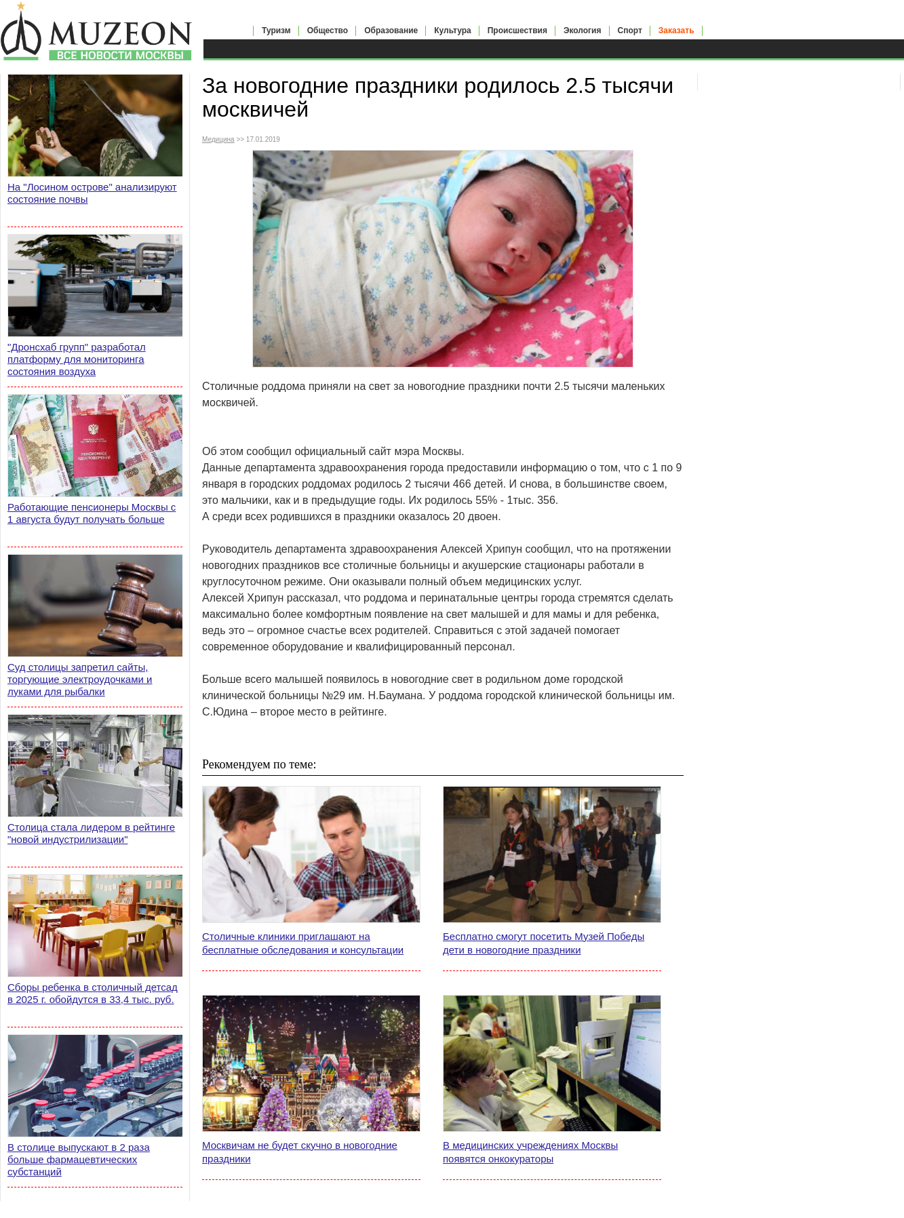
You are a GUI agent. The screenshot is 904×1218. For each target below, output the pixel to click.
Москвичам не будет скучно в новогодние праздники (299, 1151)
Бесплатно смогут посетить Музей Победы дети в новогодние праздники (543, 943)
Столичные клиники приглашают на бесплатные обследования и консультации (303, 943)
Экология (583, 30)
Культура (452, 30)
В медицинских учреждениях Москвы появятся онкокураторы (530, 1151)
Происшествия (517, 30)
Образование (391, 30)
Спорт (630, 30)
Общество (328, 30)
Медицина (218, 139)
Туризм (276, 30)
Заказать (676, 30)
